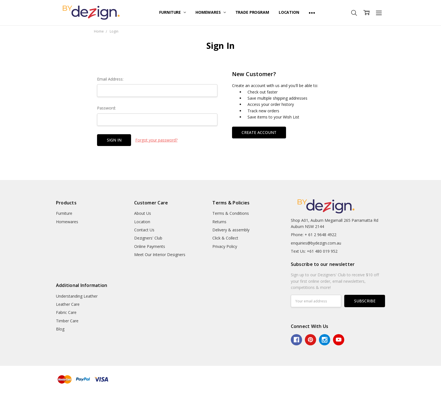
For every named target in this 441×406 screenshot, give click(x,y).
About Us (142, 213)
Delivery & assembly (230, 229)
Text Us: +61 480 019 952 (314, 251)
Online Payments (149, 246)
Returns (219, 221)
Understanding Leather (77, 296)
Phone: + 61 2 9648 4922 (313, 234)
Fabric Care (66, 312)
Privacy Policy (224, 246)
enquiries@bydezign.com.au (316, 243)
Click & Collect (225, 238)
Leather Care (68, 304)
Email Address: (110, 79)
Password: (106, 108)
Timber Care (67, 320)
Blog (60, 329)
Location (289, 12)
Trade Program (252, 12)
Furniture (172, 12)
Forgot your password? (156, 140)
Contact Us (144, 229)
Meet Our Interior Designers (159, 254)
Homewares (210, 12)
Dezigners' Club (148, 238)
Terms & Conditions (230, 213)
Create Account (259, 132)
